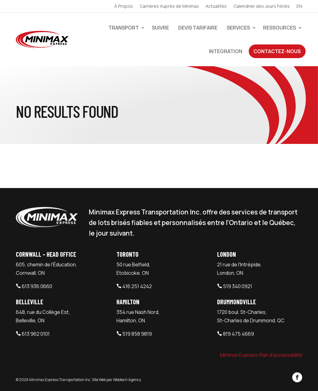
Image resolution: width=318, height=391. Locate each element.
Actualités (216, 6)
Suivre (160, 27)
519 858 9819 (137, 333)
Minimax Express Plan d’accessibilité (261, 355)
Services (238, 27)
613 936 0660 (37, 286)
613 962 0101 (36, 333)
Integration (225, 51)
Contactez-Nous (277, 51)
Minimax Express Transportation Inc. (60, 379)
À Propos (123, 6)
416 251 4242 (137, 286)
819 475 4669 (238, 333)
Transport (123, 27)
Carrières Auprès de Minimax (169, 6)
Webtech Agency (127, 379)
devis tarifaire (197, 27)
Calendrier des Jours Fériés (262, 6)
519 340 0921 (237, 286)
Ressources (279, 27)
